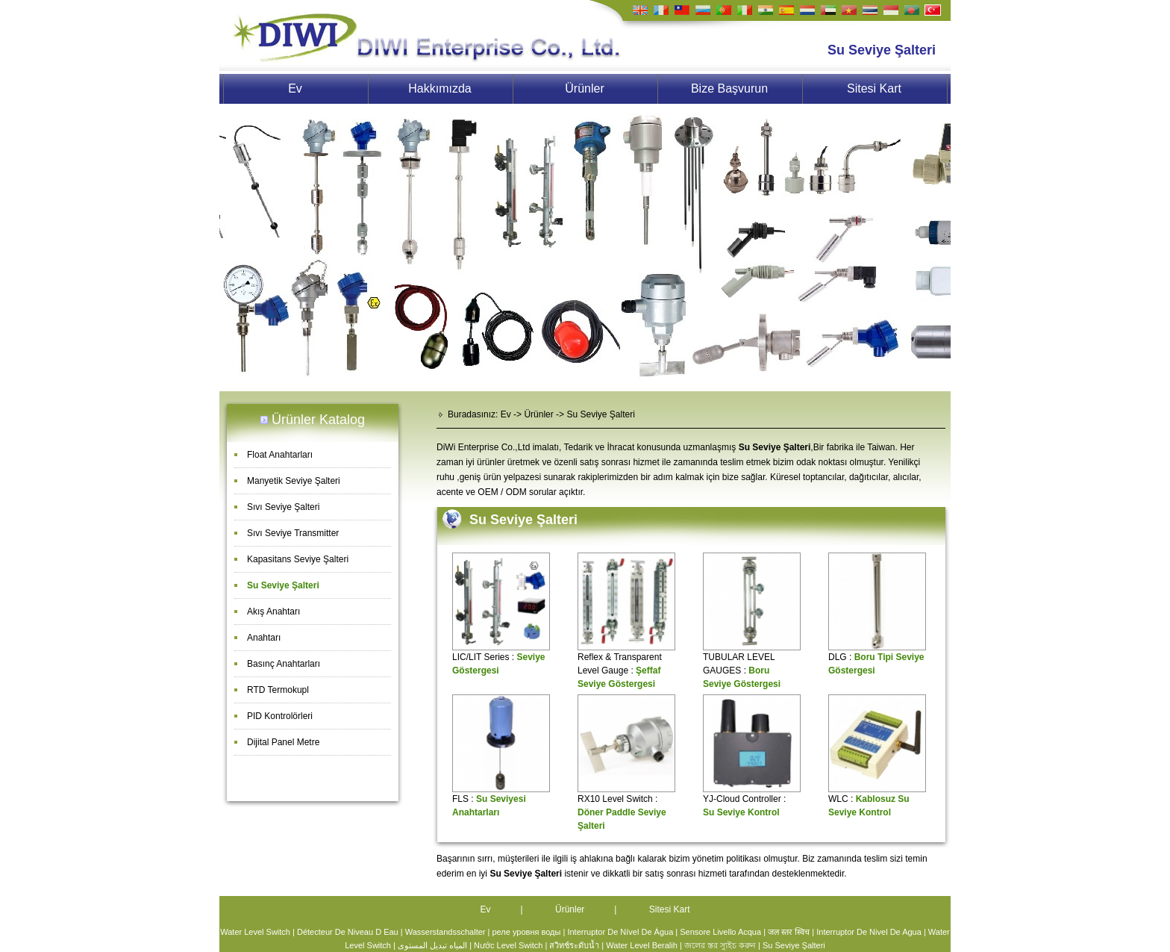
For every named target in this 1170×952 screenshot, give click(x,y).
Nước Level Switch (508, 945)
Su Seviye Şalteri (283, 585)
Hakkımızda (439, 88)
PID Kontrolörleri (280, 716)
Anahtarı (264, 637)
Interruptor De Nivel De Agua (869, 931)
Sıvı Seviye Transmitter (293, 533)
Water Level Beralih (642, 945)
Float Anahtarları (280, 454)
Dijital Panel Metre (283, 742)
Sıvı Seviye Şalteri (283, 507)
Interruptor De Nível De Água (620, 931)
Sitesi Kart (874, 88)
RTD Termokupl (278, 690)
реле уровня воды (526, 931)
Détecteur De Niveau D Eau (347, 931)
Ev (295, 88)
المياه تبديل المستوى (432, 945)
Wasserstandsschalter (445, 931)
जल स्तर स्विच (789, 931)
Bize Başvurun (729, 88)
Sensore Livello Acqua (720, 931)
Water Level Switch (255, 931)
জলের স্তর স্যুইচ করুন (720, 945)
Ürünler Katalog (318, 419)
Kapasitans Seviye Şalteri (297, 559)
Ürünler (584, 88)
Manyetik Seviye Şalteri (293, 481)
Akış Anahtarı (273, 611)
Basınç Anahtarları (283, 664)
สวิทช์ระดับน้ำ (574, 945)
